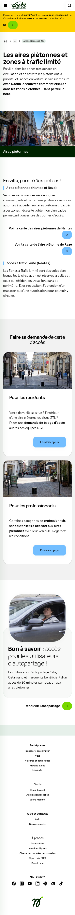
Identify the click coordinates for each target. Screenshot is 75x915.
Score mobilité (38, 799)
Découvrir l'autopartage (42, 706)
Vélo (37, 755)
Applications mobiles (37, 794)
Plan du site (37, 863)
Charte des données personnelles (38, 853)
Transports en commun (37, 751)
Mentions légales (38, 848)
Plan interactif (37, 790)
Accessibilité (37, 843)
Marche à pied (37, 765)
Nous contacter (37, 824)
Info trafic (37, 770)
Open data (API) (37, 858)
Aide (37, 819)
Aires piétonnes (15, 151)
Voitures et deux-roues (37, 760)
